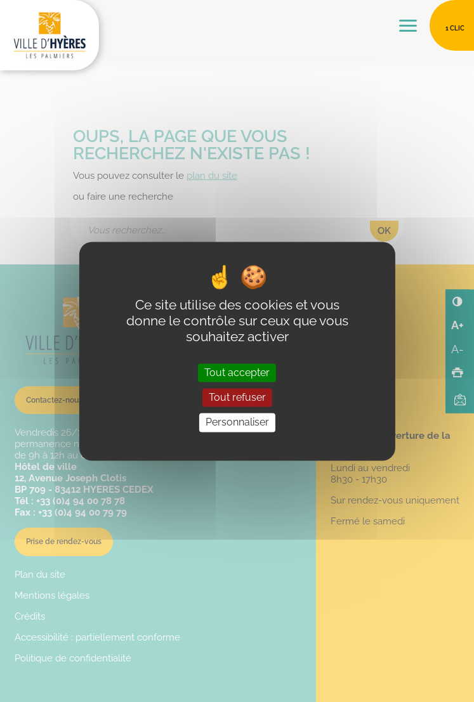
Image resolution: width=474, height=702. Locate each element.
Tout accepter (237, 373)
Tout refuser (237, 398)
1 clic (454, 28)
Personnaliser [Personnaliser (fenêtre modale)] (237, 423)
